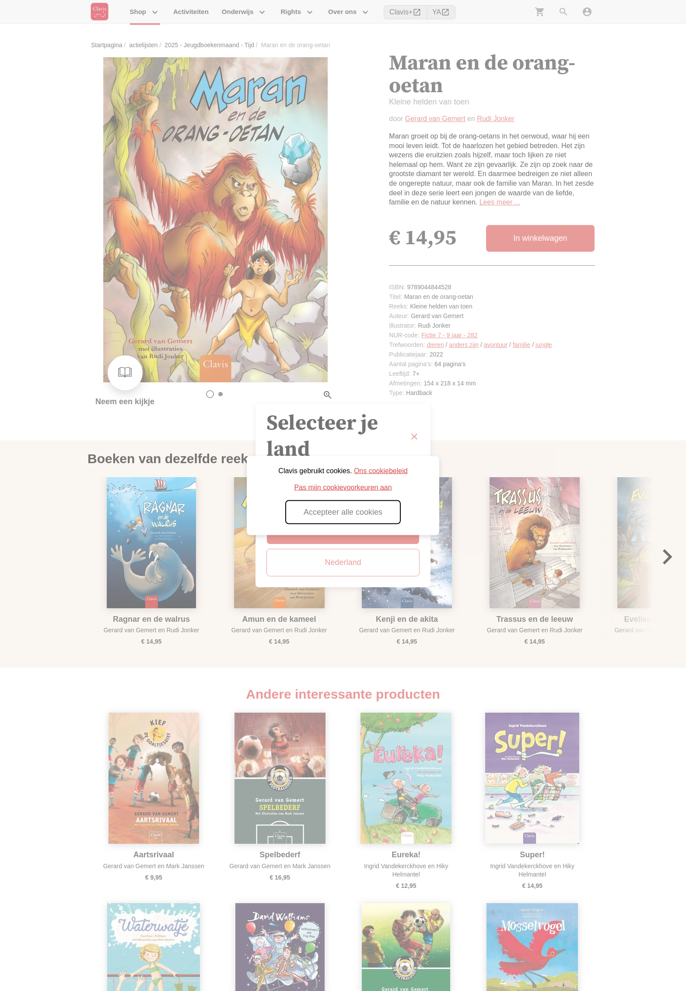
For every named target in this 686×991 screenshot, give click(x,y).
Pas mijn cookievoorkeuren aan (343, 487)
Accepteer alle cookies (343, 512)
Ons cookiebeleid (381, 471)
